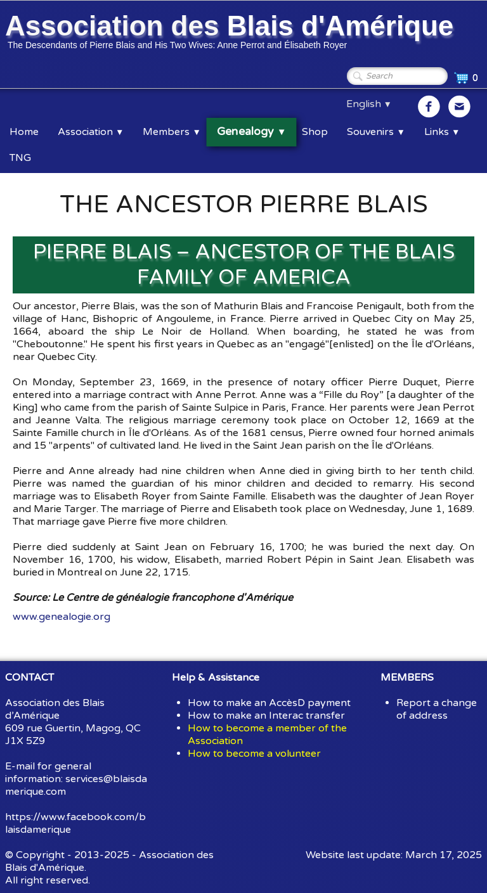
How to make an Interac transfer (266, 715)
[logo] (231, 34)
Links (442, 131)
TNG (20, 157)
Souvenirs (376, 131)
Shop (315, 131)
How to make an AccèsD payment (269, 703)
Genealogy (251, 132)
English (369, 104)
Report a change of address (436, 709)
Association (91, 131)
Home (24, 131)
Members (171, 131)
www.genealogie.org (61, 616)
